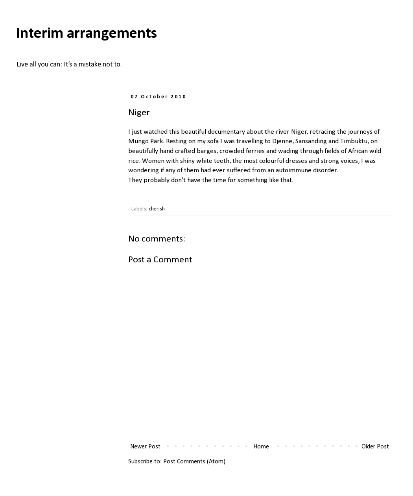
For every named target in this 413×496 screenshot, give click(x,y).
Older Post (375, 447)
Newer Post (145, 447)
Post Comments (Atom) (194, 462)
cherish (157, 209)
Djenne (282, 141)
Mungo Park (145, 141)
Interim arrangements (86, 34)
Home (261, 447)
